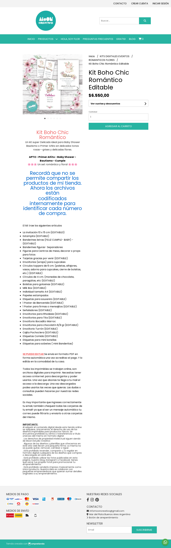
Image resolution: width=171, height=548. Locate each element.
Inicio (31, 39)
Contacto (120, 3)
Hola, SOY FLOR (70, 39)
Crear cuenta (139, 3)
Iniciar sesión (161, 3)
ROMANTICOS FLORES (102, 60)
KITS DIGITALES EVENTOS (115, 56)
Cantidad (93, 112)
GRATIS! (121, 39)
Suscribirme (144, 530)
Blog (132, 39)
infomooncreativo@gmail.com (105, 510)
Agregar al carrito (118, 126)
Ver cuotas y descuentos (105, 103)
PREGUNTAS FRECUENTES (98, 39)
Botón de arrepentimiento (102, 517)
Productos (48, 39)
